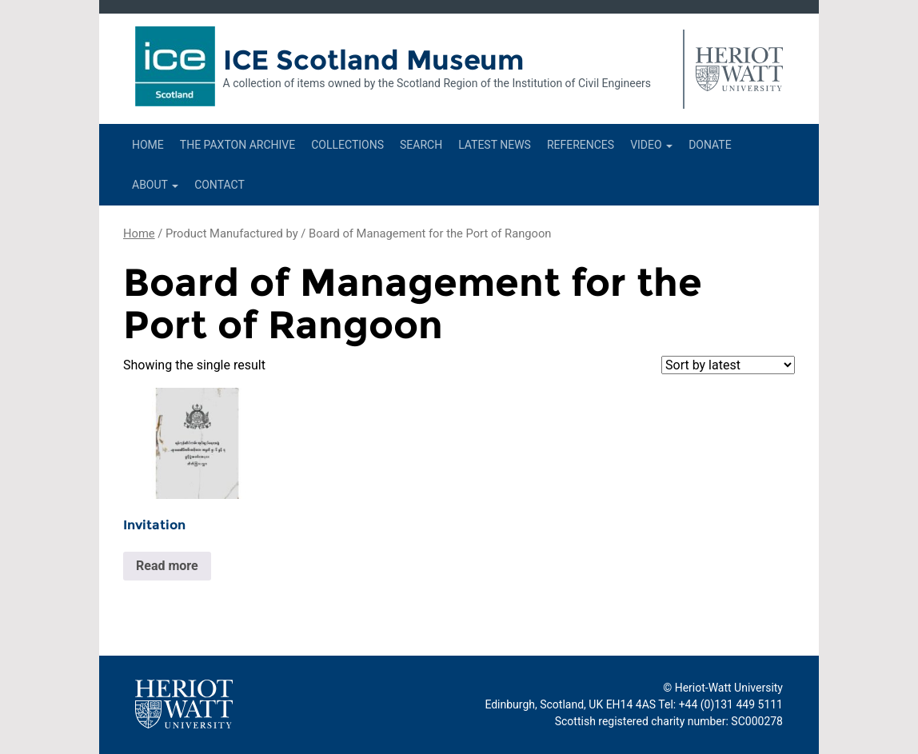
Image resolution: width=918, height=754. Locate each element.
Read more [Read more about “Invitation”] (167, 565)
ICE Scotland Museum (374, 60)
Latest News (494, 144)
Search (421, 144)
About (155, 184)
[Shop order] (728, 365)
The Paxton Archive (237, 144)
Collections (347, 144)
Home (148, 144)
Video (651, 144)
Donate (710, 144)
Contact (219, 184)
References (580, 144)
